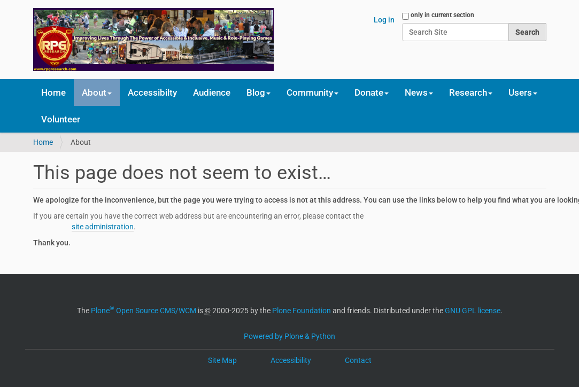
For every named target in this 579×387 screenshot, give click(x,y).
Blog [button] (258, 92)
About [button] (97, 92)
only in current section (442, 15)
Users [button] (522, 92)
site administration (103, 226)
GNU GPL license (472, 310)
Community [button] (312, 92)
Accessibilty (152, 92)
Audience (211, 92)
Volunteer (60, 119)
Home (53, 92)
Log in (384, 20)
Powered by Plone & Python (289, 336)
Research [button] (470, 92)
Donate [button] (371, 92)
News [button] (419, 92)
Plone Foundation (301, 310)
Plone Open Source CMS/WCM (143, 310)
